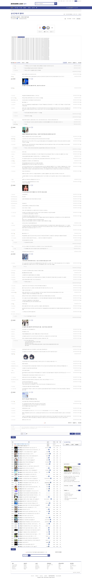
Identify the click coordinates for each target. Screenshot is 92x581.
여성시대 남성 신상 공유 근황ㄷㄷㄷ (26, 536)
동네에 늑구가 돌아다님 (68, 495)
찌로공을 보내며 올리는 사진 (25, 453)
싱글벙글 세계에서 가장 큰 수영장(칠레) (27, 470)
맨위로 (78, 572)
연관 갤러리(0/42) (69, 14)
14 (41, 552)
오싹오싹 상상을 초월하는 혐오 (25, 544)
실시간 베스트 (66, 464)
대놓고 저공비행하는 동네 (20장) (25, 519)
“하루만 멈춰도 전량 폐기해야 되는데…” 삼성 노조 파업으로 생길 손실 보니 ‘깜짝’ (36, 260)
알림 (77, 444)
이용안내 (79, 14)
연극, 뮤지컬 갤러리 (73, 565)
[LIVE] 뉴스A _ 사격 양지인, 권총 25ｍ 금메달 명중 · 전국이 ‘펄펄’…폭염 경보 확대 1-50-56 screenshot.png (30, 55)
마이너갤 (16, 7)
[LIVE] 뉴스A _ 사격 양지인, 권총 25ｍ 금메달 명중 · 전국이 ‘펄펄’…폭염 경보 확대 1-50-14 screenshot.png (30, 48)
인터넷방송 (72, 564)
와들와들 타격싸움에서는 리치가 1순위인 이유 (28, 521)
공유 (40, 31)
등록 (72, 433)
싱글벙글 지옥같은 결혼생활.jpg (25, 462)
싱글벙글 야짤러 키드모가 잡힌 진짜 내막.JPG (28, 505)
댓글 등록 (65, 62)
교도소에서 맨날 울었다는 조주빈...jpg (26, 546)
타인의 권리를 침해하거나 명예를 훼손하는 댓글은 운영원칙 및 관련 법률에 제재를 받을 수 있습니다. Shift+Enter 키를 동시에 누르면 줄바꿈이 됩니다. (38, 428)
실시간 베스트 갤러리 (17, 13)
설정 (64, 14)
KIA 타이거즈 (37, 566)
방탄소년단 (25, 567)
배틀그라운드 (14, 566)
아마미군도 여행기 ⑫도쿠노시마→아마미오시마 (28, 472)
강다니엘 (25, 566)
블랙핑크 (25, 564)
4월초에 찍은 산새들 (23, 464)
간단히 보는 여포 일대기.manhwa (26, 459)
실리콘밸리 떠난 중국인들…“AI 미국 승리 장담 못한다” (28, 523)
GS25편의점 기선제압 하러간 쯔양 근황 (27, 501)
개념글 (66, 490)
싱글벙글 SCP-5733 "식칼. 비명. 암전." (26, 447)
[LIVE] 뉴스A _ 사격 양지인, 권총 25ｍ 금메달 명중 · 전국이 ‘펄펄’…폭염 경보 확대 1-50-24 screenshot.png (30, 50)
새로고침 (79, 62)
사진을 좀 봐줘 (22, 542)
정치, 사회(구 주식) (50, 564)
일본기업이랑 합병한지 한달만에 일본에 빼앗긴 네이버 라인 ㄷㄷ (28, 492)
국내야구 (36, 564)
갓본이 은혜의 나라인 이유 (24, 515)
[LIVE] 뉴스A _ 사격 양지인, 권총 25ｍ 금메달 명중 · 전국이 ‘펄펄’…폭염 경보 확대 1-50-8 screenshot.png (30, 47)
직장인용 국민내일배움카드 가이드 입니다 (27, 490)
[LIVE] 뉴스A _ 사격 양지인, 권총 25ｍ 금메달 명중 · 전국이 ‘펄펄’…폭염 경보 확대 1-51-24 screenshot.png (30, 58)
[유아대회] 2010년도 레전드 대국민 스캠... (27, 482)
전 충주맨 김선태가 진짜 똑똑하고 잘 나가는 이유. (28, 511)
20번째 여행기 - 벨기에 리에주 (25, 488)
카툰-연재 (71, 567)
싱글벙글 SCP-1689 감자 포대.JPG (69, 477)
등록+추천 (78, 433)
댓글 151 (78, 18)
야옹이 (60, 565)
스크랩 (65, 18)
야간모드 (75, 572)
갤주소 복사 (75, 14)
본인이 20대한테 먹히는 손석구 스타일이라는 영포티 (28, 525)
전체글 (13, 437)
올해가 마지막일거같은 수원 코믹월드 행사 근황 (71, 481)
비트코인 (48, 565)
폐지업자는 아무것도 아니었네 (25, 468)
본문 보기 (70, 62)
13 (40, 552)
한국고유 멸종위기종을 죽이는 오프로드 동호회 (28, 540)
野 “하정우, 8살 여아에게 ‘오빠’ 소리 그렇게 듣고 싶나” (28, 527)
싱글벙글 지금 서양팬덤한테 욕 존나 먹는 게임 (28, 513)
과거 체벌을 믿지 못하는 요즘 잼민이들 (26, 532)
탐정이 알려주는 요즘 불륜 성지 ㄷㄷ (26, 507)
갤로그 (29, 7)
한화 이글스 (37, 565)
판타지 (71, 566)
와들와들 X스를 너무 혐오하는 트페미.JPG (27, 538)
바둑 (47, 567)
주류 (59, 567)
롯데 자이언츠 (37, 567)
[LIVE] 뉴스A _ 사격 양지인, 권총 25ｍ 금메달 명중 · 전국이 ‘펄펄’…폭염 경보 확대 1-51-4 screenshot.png (30, 56)
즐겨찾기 (67, 444)
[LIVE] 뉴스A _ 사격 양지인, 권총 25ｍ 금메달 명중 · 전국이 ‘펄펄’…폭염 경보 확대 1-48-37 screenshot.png (30, 38)
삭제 (80, 74)
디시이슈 (71, 485)
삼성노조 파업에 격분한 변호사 (25, 517)
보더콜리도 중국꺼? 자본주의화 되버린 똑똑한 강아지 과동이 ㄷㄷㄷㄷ (28, 486)
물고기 (60, 566)
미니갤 (20, 7)
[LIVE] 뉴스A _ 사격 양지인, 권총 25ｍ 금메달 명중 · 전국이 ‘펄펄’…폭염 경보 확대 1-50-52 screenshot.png (30, 54)
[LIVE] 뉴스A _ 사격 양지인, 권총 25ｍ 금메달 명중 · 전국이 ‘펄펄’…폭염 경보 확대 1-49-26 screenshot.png (30, 41)
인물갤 (24, 7)
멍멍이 (60, 564)
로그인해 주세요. (67, 442)
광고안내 (41, 575)
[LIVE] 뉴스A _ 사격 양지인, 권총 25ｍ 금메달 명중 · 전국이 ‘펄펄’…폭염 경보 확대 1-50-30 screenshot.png (30, 51)
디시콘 (23, 433)
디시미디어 (66, 485)
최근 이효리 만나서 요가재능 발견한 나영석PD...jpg (28, 480)
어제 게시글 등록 (72, 7)
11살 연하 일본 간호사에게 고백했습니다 (27, 503)
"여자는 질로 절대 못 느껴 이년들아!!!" (26, 476)
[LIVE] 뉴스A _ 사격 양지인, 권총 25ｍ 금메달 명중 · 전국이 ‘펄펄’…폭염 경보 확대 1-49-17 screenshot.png (30, 40)
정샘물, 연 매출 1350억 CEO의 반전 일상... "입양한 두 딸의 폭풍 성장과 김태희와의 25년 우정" (39, 134)
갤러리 (12, 7)
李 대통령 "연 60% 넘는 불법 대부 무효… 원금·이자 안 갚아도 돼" (33, 85)
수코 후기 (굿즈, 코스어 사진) (25, 457)
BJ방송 (33, 7)
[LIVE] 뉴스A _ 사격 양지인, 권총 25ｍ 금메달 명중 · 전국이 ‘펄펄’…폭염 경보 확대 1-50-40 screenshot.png (30, 52)
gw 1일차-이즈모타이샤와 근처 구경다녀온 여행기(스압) (28, 449)
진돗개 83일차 (67, 499)
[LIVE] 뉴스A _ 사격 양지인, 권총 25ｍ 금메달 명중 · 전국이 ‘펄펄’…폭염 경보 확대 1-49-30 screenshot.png (30, 42)
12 (38, 552)
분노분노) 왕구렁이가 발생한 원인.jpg (26, 497)
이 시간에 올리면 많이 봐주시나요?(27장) (27, 478)
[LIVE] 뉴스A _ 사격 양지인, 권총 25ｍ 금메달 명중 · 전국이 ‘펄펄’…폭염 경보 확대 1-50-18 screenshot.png (30, 49)
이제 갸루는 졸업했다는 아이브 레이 (26, 474)
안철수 (48, 566)
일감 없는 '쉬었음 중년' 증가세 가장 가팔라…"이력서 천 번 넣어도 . (28, 534)
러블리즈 (25, 565)
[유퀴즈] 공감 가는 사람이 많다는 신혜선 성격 (28, 466)
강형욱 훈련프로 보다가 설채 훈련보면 (71, 498)
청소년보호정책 (58, 575)
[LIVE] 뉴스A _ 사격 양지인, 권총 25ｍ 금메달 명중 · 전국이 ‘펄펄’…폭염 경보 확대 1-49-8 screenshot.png (30, 39)
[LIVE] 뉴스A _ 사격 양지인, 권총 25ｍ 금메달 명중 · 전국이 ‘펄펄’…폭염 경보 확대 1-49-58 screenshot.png (30, 46)
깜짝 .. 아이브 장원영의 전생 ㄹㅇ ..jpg (26, 451)
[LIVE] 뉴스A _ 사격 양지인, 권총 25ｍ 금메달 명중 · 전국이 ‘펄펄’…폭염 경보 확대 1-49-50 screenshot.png (30, 45)
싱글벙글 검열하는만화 (24, 484)
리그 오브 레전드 (14, 564)
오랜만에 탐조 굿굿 (23, 509)
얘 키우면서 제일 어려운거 (69, 494)
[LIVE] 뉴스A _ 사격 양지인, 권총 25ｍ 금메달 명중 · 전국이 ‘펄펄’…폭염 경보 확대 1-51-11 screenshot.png (30, 57)
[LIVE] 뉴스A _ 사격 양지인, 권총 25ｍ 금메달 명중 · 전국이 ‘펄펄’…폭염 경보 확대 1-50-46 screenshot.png (30, 53)
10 (35, 552)
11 (36, 552)
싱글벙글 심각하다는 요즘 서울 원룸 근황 (27, 455)
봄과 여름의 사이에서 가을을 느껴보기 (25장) (28, 499)
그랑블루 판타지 (14, 565)
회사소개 (32, 575)
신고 (51, 31)
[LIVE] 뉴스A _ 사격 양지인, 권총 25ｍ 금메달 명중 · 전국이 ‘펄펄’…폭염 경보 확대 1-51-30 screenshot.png (30, 59)
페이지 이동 (58, 552)
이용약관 (45, 575)
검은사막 (13, 567)
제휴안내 (36, 575)
